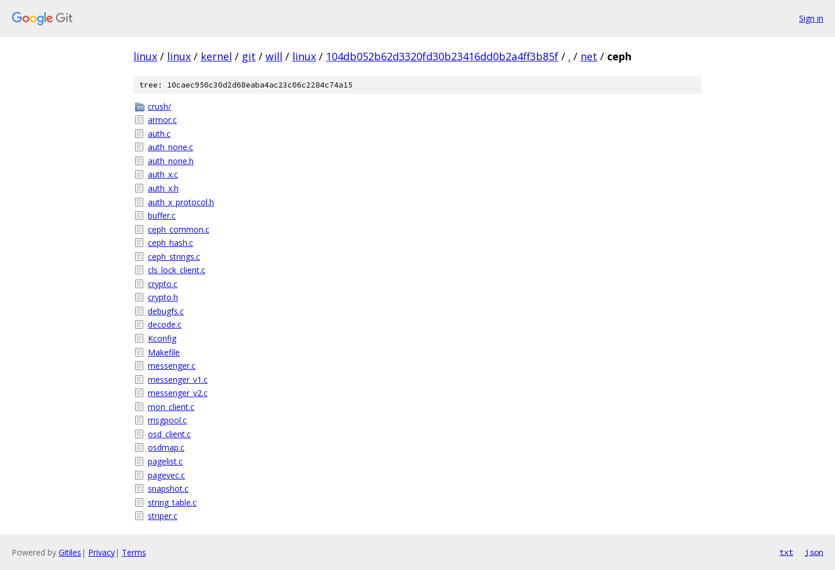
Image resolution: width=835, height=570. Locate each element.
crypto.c (162, 283)
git (249, 56)
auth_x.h (163, 188)
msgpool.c (167, 420)
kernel (216, 56)
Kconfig (162, 338)
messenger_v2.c (178, 392)
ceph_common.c (178, 229)
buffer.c (162, 215)
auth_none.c (170, 147)
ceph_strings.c (174, 256)
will (274, 56)
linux (145, 56)
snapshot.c (168, 488)
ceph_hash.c (170, 242)
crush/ (159, 106)
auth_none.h (171, 160)
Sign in (811, 18)
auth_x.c (163, 174)
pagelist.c (165, 461)
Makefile (164, 352)
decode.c (164, 324)
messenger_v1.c (178, 379)
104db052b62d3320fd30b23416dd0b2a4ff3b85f (442, 56)
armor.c (162, 119)
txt (786, 552)
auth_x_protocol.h (181, 202)
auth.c (159, 133)
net (588, 56)
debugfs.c (166, 311)
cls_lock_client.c (176, 269)
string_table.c (172, 502)
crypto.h (163, 297)
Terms (134, 552)
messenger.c (171, 365)
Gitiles (70, 552)
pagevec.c (166, 475)
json (814, 552)
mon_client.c (171, 406)
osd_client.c (169, 434)
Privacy (101, 552)
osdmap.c (166, 447)
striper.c (162, 515)
